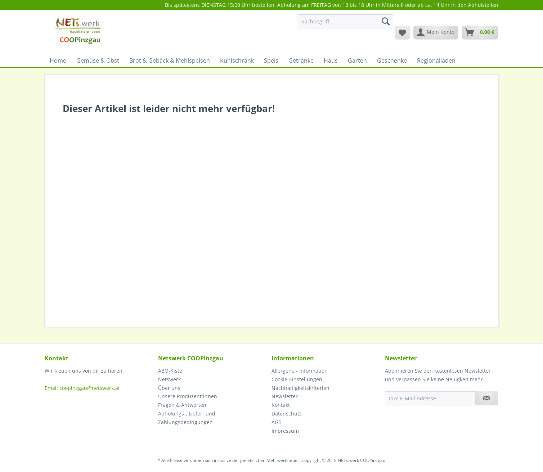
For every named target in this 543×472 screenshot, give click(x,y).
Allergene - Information (300, 370)
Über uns (169, 388)
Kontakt (281, 404)
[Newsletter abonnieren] (486, 398)
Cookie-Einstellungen (297, 379)
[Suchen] (385, 21)
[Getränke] (301, 60)
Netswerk (169, 379)
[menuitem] (345, 24)
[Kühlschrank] (237, 60)
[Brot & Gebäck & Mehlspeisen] (169, 60)
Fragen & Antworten (182, 404)
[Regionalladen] (436, 60)
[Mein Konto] (435, 32)
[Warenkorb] (480, 32)
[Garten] (357, 60)
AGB (277, 422)
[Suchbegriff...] (345, 21)
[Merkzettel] (402, 32)
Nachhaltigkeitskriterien (300, 388)
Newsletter (285, 396)
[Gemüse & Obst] (97, 60)
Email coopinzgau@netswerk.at (82, 388)
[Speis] (271, 60)
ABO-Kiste (170, 370)
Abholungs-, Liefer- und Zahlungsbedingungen (186, 418)
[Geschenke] (392, 60)
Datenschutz (287, 413)
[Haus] (331, 60)
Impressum (285, 430)
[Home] (58, 60)
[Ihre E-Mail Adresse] (430, 398)
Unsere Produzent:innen (187, 396)
